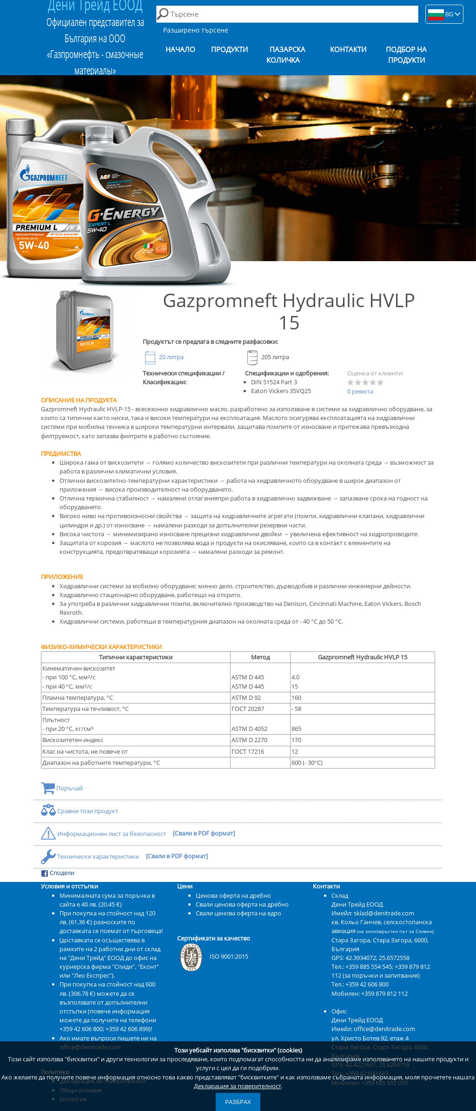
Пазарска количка (285, 55)
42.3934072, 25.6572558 (377, 957)
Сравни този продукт (79, 811)
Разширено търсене (195, 30)
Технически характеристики (90, 856)
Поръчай (62, 788)
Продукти (229, 49)
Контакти (348, 49)
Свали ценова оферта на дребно (242, 904)
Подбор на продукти (406, 55)
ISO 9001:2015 (212, 956)
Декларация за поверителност (237, 1086)
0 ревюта (360, 391)
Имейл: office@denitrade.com (373, 1029)
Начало (180, 49)
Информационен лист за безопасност (104, 833)
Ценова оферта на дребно (233, 895)
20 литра (163, 357)
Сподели (57, 872)
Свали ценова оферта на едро (238, 913)
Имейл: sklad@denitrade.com (372, 913)
